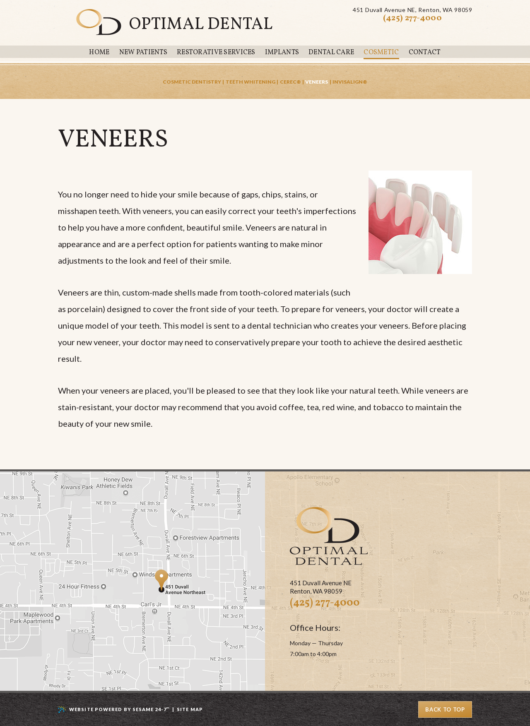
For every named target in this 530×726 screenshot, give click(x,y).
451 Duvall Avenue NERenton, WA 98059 (412, 10)
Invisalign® (349, 82)
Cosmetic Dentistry (192, 82)
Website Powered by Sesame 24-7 (119, 709)
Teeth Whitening (250, 82)
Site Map (190, 709)
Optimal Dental (201, 24)
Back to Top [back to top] (445, 709)
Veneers (316, 82)
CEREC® (290, 82)
